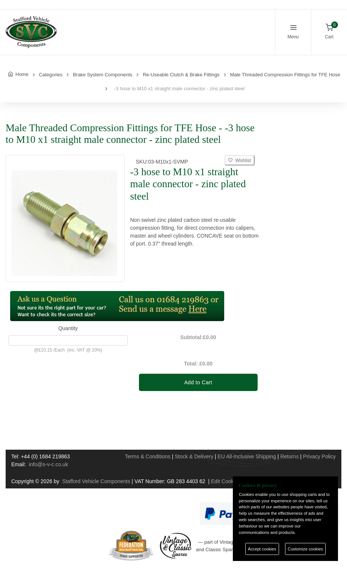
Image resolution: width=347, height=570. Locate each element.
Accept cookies (262, 549)
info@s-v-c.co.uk (48, 464)
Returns (289, 456)
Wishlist (239, 160)
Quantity (68, 328)
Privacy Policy (319, 456)
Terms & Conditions (147, 456)
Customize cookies (305, 549)
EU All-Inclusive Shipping (246, 456)
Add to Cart (198, 382)
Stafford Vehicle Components (96, 481)
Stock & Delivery (194, 456)
